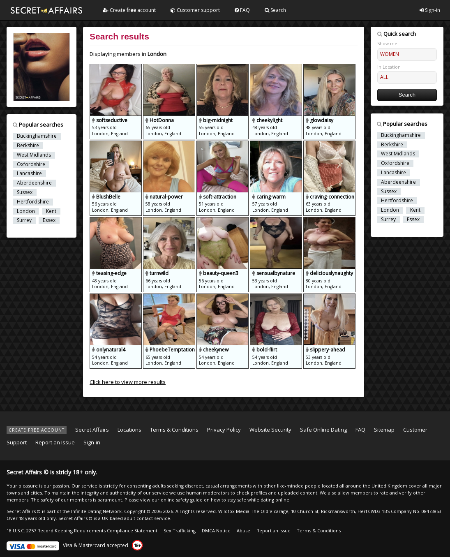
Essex (49, 220)
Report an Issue (55, 442)
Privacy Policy (224, 429)
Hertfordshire (33, 202)
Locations (129, 429)
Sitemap (384, 429)
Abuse (243, 530)
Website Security (270, 429)
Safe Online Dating (323, 429)
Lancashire (29, 173)
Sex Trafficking (180, 530)
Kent (51, 211)
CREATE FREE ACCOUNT (37, 430)
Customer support (195, 10)
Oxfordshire (31, 164)
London (26, 211)
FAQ (242, 10)
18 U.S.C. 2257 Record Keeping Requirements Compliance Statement (82, 530)
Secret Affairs (92, 429)
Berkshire (28, 145)
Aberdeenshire (34, 183)
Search (275, 10)
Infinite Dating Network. (97, 511)
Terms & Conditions (174, 429)
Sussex (24, 192)
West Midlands (34, 155)
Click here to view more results (128, 382)
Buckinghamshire (37, 136)
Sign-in (430, 10)
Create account (129, 10)
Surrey (24, 220)
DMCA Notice (216, 530)
